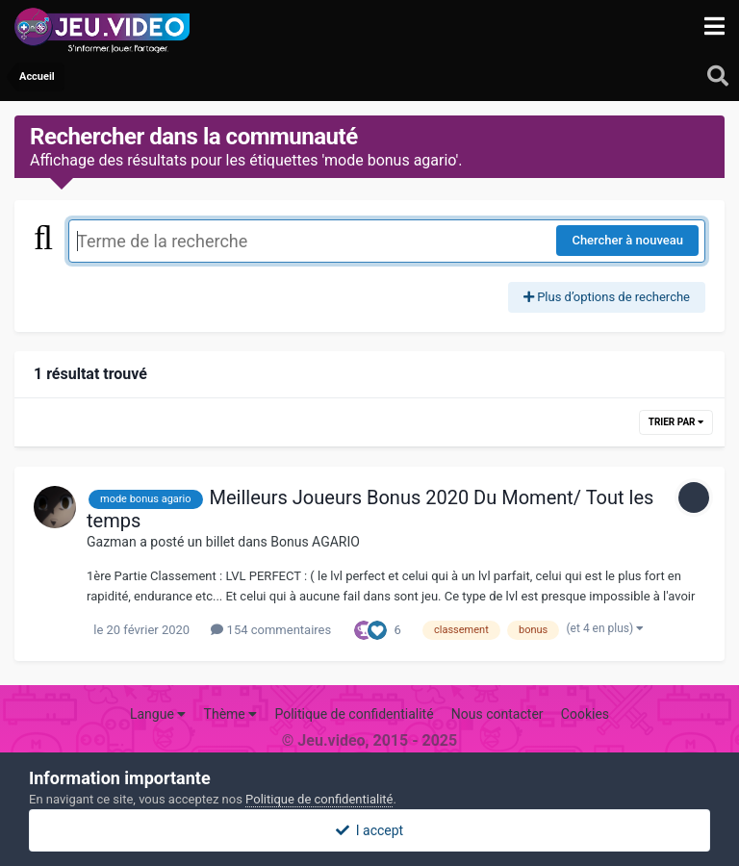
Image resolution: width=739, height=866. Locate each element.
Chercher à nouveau (627, 240)
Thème (231, 714)
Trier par (676, 422)
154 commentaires (271, 630)
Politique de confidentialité (353, 714)
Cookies (585, 714)
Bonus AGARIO (315, 541)
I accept (369, 830)
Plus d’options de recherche (606, 297)
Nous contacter (497, 714)
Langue (158, 714)
